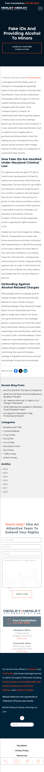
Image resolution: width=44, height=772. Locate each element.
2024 (4, 476)
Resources (22, 755)
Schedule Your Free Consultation (22, 48)
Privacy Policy (22, 750)
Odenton (6, 690)
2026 (4, 469)
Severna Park (26, 686)
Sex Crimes (8, 450)
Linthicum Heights (25, 690)
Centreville (7, 673)
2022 (4, 484)
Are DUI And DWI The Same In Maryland (22, 390)
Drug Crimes (9, 435)
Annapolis (32, 669)
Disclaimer (22, 745)
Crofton (6, 682)
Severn (14, 682)
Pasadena (14, 686)
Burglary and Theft (12, 427)
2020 (4, 492)
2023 (4, 480)
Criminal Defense (34, 78)
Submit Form (22, 597)
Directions (22, 641)
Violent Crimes (10, 458)
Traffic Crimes (9, 454)
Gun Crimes (8, 442)
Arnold (22, 682)
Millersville (31, 682)
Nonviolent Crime (11, 446)
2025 (4, 473)
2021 (4, 488)
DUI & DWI (8, 439)
